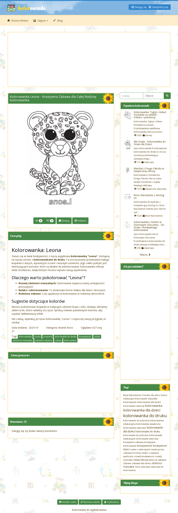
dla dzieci (155, 395)
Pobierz (80, 220)
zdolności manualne (23, 340)
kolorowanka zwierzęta (134, 427)
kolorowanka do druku (145, 415)
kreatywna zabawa (133, 442)
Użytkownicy (111, 502)
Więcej (145, 254)
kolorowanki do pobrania (135, 435)
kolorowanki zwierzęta (147, 438)
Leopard (47, 336)
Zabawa (127, 463)
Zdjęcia (40, 20)
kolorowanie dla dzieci (149, 402)
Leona (37, 336)
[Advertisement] (89, 59)
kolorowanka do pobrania (136, 420)
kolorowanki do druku (65, 336)
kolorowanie (70, 340)
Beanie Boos (65, 327)
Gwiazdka (152, 398)
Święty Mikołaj (141, 459)
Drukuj (64, 220)
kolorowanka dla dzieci (141, 410)
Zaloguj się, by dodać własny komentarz (34, 431)
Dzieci (164, 395)
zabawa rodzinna (43, 340)
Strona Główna (17, 20)
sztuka (58, 340)
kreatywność (85, 336)
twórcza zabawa (157, 459)
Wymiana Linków (90, 502)
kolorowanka (25, 336)
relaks (97, 336)
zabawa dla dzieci (141, 463)
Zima (137, 466)
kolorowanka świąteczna (148, 424)
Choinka (146, 395)
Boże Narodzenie (132, 395)
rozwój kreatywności (144, 456)
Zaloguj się (139, 7)
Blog (57, 20)
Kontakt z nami (67, 502)
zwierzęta (145, 466)
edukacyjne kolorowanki (135, 398)
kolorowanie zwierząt (133, 405)
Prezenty (136, 452)
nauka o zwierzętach (140, 449)
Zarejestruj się (158, 7)
